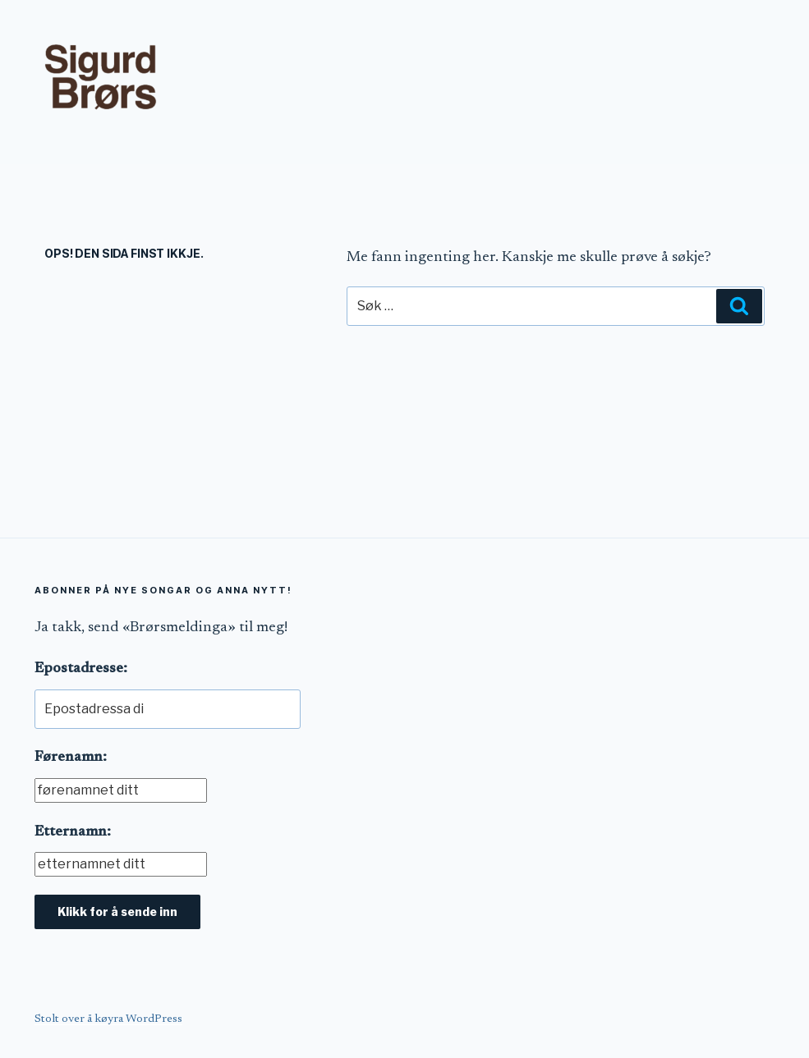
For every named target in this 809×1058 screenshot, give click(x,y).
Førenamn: (70, 757)
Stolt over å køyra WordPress (108, 1019)
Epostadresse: (80, 669)
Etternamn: (72, 832)
